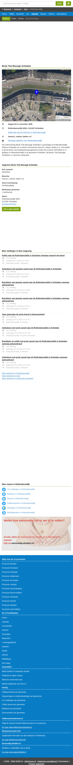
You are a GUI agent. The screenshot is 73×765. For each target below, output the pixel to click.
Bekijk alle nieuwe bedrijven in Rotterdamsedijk (27, 132)
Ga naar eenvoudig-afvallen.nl (14, 752)
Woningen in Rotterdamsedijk (16, 508)
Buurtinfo (20, 14)
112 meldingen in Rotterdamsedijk (18, 489)
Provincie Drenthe (9, 564)
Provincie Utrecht (9, 601)
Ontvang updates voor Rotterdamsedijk (25, 141)
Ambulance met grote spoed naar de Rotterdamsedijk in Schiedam (30, 328)
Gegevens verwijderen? (48, 761)
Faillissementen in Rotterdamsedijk (18, 503)
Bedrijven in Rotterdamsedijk (16, 494)
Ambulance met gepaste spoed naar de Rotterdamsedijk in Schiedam (31, 269)
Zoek (59, 3)
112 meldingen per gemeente (13, 700)
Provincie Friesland (9, 572)
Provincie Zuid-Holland (11, 609)
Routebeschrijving (9, 204)
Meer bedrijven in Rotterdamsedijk (15, 373)
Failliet (14, 19)
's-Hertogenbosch (9, 642)
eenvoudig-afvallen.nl (23, 543)
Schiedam (17, 9)
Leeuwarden (7, 626)
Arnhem (5, 630)
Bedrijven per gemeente (11, 709)
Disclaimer (64, 761)
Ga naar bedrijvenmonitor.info (14, 740)
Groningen (6, 634)
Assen (4, 618)
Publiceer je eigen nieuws (12, 675)
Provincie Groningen (10, 580)
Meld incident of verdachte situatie (15, 671)
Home (4, 14)
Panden (21, 19)
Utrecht (5, 655)
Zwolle (4, 651)
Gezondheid (62, 14)
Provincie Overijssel (10, 597)
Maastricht (6, 638)
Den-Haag (6, 663)
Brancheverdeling (32, 19)
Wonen (51, 14)
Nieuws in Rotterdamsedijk (15, 499)
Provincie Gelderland (10, 576)
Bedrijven (6, 19)
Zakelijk (34, 14)
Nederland (7, 9)
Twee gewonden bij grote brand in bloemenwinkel (23, 314)
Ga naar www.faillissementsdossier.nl (17, 727)
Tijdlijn (11, 14)
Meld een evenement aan (12, 680)
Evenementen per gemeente (13, 713)
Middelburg (6, 659)
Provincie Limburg (9, 584)
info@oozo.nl (30, 761)
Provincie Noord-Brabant (12, 589)
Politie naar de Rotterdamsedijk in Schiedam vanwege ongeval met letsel (33, 255)
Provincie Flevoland (10, 568)
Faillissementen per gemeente (14, 692)
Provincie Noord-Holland (12, 593)
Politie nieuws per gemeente (13, 704)
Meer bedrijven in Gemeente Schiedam (17, 378)
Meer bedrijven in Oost (11, 376)
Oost (25, 9)
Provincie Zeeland (9, 605)
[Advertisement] (36, 46)
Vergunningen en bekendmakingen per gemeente (22, 696)
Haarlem (5, 647)
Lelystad (5, 622)
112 (27, 14)
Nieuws (43, 14)
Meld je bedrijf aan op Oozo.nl (14, 684)
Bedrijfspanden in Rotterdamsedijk (18, 512)
